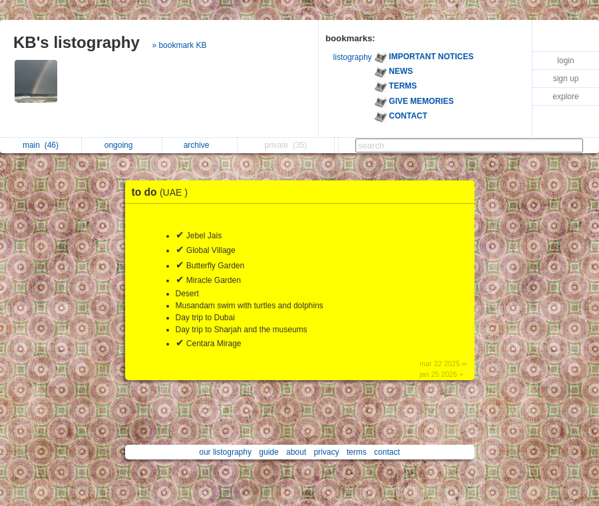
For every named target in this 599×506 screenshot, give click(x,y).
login (565, 60)
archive (200, 145)
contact (387, 452)
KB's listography (76, 42)
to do (163, 192)
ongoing (122, 145)
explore (565, 96)
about (296, 452)
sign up (566, 78)
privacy (326, 452)
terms (357, 452)
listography (352, 57)
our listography (225, 452)
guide (268, 452)
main (41, 145)
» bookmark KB (179, 45)
